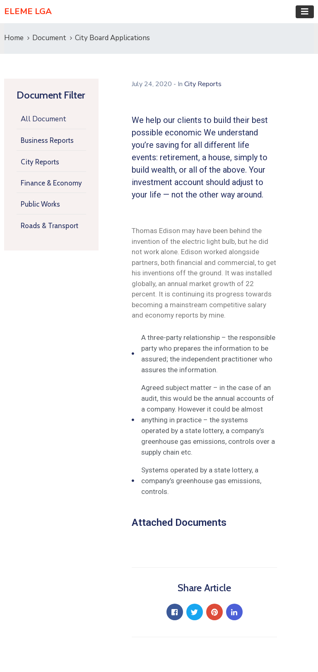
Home (14, 38)
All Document (43, 119)
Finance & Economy (51, 183)
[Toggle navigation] (305, 11)
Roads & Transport (49, 226)
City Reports (40, 162)
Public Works (40, 204)
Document (49, 38)
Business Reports (47, 140)
